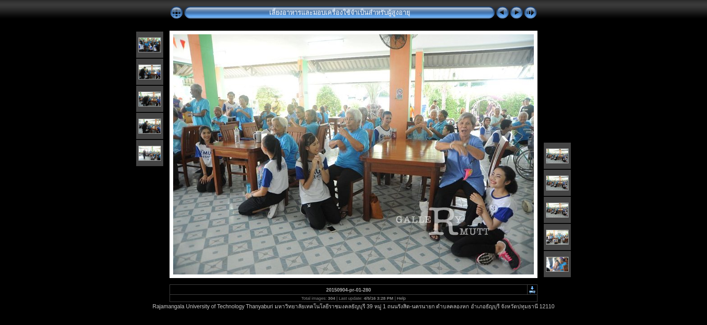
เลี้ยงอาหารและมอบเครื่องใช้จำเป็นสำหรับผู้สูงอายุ (339, 12)
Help (401, 298)
